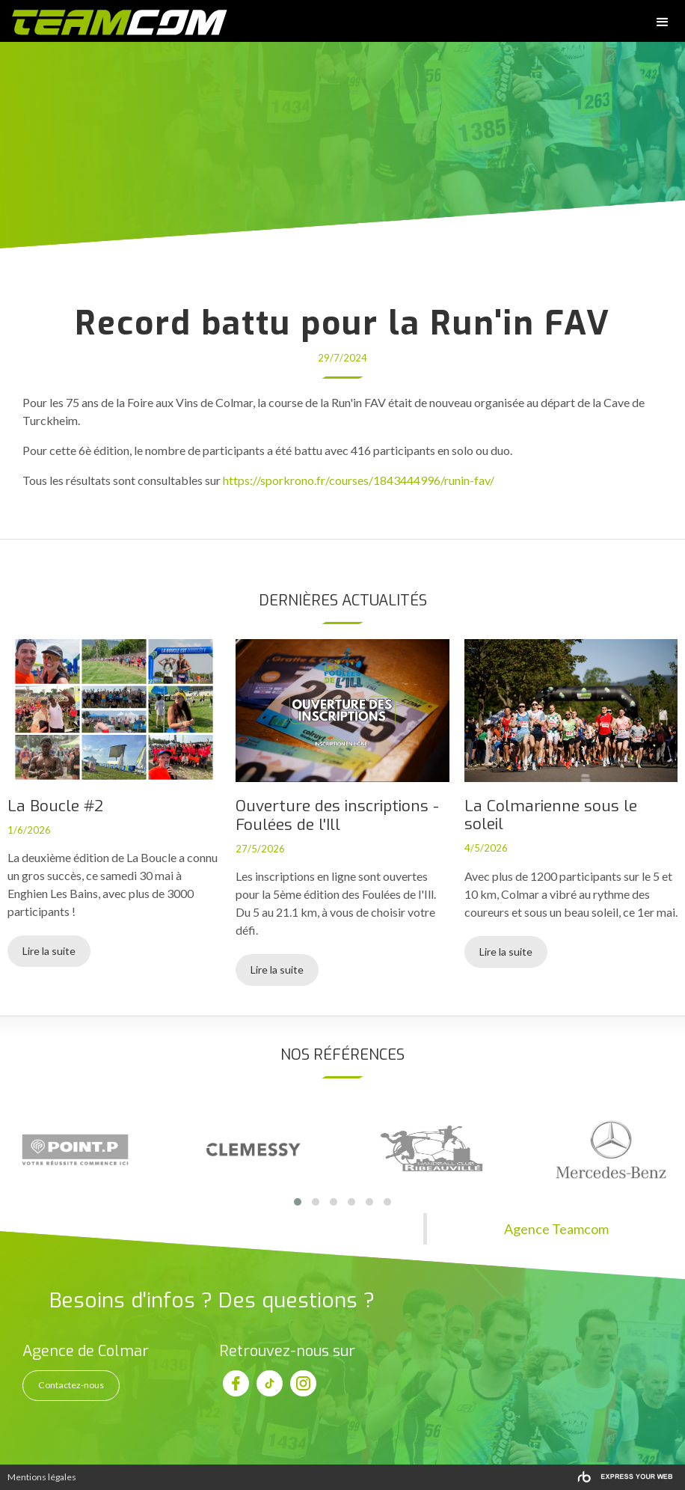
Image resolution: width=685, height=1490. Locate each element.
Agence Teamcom (556, 1229)
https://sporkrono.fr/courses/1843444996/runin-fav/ (358, 480)
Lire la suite (49, 950)
